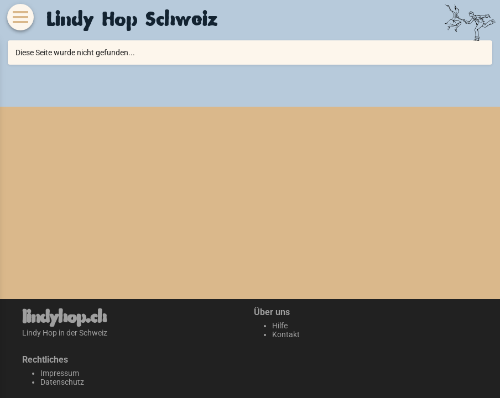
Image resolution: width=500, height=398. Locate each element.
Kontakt (286, 334)
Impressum (59, 373)
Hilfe (280, 325)
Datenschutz (62, 382)
